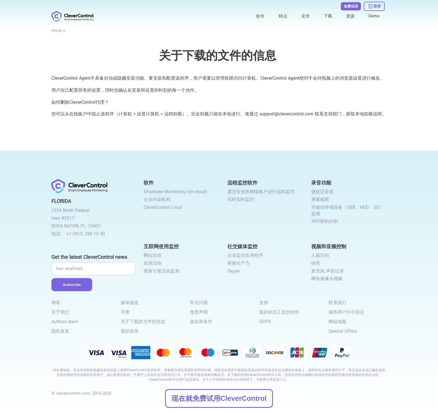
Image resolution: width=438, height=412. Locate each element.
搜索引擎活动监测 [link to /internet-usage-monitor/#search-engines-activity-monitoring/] (161, 271)
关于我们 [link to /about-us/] (60, 312)
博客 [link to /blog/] (55, 302)
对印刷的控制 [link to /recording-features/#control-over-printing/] (324, 221)
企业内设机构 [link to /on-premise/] (157, 199)
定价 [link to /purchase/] (303, 14)
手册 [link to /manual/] (125, 312)
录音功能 (321, 182)
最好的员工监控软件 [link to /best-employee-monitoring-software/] (279, 312)
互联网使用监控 (161, 246)
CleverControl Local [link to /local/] (163, 207)
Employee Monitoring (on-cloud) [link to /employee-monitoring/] (175, 191)
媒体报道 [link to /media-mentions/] (130, 302)
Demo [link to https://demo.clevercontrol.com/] (374, 14)
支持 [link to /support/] (263, 302)
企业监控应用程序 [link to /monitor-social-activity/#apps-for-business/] (245, 255)
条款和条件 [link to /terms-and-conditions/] (201, 321)
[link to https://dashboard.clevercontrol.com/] (375, 5)
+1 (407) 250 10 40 (85, 233)
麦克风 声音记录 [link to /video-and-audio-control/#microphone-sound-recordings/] (327, 271)
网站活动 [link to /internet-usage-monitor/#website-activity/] (152, 255)
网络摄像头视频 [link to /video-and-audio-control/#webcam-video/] (326, 278)
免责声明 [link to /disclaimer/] (199, 312)
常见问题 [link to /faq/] (199, 302)
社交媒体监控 (242, 246)
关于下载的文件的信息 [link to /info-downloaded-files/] (143, 321)
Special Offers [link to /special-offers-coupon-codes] (342, 331)
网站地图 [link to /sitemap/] (337, 321)
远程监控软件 (242, 182)
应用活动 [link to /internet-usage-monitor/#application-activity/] (152, 263)
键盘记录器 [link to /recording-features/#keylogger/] (322, 191)
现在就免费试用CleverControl (219, 398)
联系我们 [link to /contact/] (337, 302)
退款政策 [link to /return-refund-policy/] (130, 331)
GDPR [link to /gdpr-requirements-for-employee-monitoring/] (265, 321)
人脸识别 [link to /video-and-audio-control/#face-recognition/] (320, 255)
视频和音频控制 (328, 246)
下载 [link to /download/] (326, 14)
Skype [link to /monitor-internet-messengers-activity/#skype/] (233, 271)
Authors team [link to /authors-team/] (64, 321)
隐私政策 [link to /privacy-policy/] (60, 331)
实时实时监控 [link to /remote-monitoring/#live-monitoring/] (240, 199)
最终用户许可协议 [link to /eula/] (346, 312)
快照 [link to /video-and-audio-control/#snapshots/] (315, 263)
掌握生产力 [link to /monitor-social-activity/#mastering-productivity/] (238, 263)
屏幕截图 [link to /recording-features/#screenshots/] (320, 199)
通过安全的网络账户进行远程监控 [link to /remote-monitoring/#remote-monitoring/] (260, 191)
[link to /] (72, 14)
